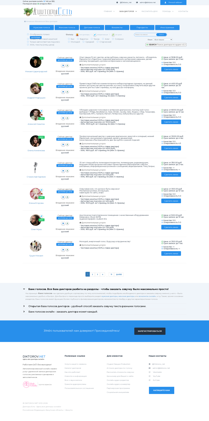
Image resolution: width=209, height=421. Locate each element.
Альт (107, 39)
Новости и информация (76, 376)
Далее (119, 274)
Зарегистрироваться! (150, 331)
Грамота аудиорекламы (75, 384)
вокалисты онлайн (147, 296)
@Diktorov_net (123, 2)
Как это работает (72, 372)
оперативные (100, 35)
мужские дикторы (110, 296)
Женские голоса (67, 27)
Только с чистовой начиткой (43, 39)
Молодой (75, 42)
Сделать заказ (171, 69)
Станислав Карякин (36, 177)
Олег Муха (36, 229)
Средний (89, 42)
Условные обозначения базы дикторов (40, 21)
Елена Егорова (36, 203)
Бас (72, 39)
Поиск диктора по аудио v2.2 (166, 45)
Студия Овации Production (118, 364)
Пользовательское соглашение (79, 388)
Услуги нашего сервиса (75, 364)
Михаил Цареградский (36, 71)
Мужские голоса (41, 27)
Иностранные (167, 27)
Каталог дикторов (73, 368)
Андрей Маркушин (36, 98)
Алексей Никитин (36, 124)
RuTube (154, 380)
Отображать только (40, 36)
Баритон (84, 39)
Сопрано (119, 39)
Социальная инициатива (118, 392)
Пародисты (142, 27)
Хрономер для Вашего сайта (120, 376)
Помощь (166, 11)
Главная (108, 11)
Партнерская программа (118, 388)
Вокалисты (117, 27)
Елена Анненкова (36, 150)
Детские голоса (92, 27)
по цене (116, 35)
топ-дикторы (82, 35)
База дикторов (127, 11)
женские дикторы (127, 296)
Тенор (97, 39)
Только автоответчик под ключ (45, 42)
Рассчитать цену (150, 11)
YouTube (154, 376)
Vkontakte (155, 372)
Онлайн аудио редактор (118, 380)
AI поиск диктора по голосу (119, 368)
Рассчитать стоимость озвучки (120, 372)
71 (111, 274)
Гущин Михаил (36, 255)
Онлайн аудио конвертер (118, 384)
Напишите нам (161, 390)
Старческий (105, 42)
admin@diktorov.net (146, 2)
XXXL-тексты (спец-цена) (42, 45)
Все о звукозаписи (73, 380)
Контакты (183, 11)
